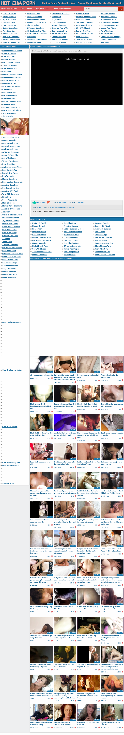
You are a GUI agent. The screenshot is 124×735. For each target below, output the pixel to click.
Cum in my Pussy (59, 42)
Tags (34, 147)
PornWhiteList (107, 31)
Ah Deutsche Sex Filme (36, 31)
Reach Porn (56, 17)
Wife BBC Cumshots (11, 37)
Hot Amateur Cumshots (12, 248)
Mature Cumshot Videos (86, 17)
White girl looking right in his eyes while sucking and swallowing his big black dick (64, 567)
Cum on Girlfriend (34, 17)
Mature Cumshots (10, 34)
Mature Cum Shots (108, 40)
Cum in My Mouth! (9, 427)
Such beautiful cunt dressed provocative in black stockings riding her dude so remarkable (65, 248)
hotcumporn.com (39, 730)
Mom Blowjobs (82, 37)
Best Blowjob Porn (84, 25)
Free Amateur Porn (10, 260)
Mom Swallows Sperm (11, 322)
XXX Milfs (105, 42)
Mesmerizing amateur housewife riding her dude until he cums (65, 393)
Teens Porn (7, 242)
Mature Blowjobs (59, 25)
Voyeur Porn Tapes (108, 28)
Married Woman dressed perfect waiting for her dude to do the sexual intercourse (41, 451)
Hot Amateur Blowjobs (110, 22)
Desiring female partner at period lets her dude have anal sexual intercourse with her (111, 451)
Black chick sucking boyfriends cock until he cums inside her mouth (88, 306)
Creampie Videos (59, 22)
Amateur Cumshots (10, 245)
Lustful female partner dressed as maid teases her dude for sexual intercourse (88, 451)
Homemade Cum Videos (12, 51)
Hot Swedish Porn (108, 20)
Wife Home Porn (9, 251)
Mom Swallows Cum (10, 465)
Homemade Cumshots (11, 77)
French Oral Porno (84, 31)
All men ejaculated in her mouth (41, 246)
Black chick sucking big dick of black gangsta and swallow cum (65, 277)
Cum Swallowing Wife (11, 462)
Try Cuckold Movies (84, 40)
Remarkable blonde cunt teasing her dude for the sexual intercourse (41, 422)
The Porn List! (33, 25)
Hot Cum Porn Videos (61, 14)
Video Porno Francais (11, 42)
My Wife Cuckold (9, 20)
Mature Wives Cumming (111, 37)
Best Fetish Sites (83, 20)
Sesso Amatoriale (59, 37)
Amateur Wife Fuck (109, 34)
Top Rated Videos (43, 9)
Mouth (51, 147)
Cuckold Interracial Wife (37, 40)
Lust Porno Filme (34, 42)
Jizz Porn (6, 212)
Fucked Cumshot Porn (36, 22)
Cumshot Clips (9, 22)
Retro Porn (31, 37)
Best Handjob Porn (59, 31)
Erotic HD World (9, 14)
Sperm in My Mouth (10, 266)
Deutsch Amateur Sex (110, 25)
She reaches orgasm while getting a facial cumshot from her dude (40, 364)
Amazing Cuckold (108, 14)
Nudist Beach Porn (10, 28)
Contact (55, 726)
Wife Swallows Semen (36, 20)
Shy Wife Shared (83, 28)
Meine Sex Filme (9, 277)
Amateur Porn (8, 483)
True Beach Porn (9, 25)
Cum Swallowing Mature (12, 370)
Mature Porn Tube (9, 275)
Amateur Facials (9, 17)
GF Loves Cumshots (35, 28)
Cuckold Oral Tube (84, 42)
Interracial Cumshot (109, 17)
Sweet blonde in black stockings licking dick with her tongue (112, 567)
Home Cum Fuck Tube (11, 257)
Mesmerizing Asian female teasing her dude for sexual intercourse (63, 422)
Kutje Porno (57, 20)
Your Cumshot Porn (10, 137)
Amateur (57, 147)
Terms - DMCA (66, 726)
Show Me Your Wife (60, 28)
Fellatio (63, 147)
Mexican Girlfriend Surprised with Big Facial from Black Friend (111, 509)
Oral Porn (40, 147)
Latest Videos (26, 9)
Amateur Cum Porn (60, 34)
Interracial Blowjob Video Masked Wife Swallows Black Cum (87, 567)
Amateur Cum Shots (9, 9)
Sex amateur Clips (9, 263)
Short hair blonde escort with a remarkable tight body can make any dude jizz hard (112, 538)
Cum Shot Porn (33, 14)
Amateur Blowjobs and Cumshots (62, 143)
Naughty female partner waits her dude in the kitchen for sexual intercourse (87, 422)
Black (46, 147)
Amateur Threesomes (11, 40)
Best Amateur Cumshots (37, 34)
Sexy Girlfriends (9, 269)
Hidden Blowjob (82, 14)
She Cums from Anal (84, 34)
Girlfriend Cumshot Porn (12, 254)
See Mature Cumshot (84, 22)
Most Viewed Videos (62, 9)
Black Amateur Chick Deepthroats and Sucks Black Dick (40, 277)
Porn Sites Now (9, 31)
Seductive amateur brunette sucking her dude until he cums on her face (112, 393)
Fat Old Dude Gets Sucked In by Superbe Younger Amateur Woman (87, 364)
